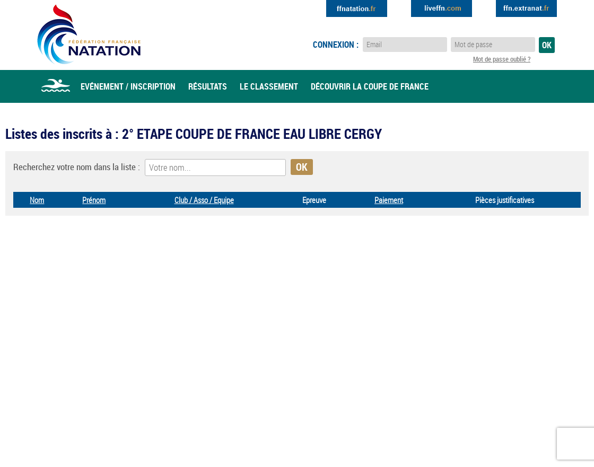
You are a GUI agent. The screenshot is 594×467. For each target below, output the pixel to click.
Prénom (94, 200)
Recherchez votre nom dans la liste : (76, 167)
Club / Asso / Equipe (204, 200)
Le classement (269, 86)
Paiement (388, 200)
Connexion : (336, 44)
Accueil (55, 86)
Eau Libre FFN (89, 34)
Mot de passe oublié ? (501, 59)
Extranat (526, 8)
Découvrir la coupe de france (370, 86)
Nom (37, 200)
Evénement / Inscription (128, 86)
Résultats (207, 86)
